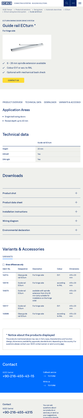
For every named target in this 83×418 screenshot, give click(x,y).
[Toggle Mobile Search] (67, 3)
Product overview (12, 102)
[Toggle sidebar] (73, 3)
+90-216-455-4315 (18, 412)
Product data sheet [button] (40, 202)
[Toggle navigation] (80, 3)
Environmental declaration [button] (40, 230)
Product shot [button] (40, 193)
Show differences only (13, 265)
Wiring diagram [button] (40, 221)
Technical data (33, 102)
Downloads (50, 102)
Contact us (13, 80)
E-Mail (61, 344)
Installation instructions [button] (40, 211)
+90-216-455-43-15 (18, 376)
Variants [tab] (8, 256)
